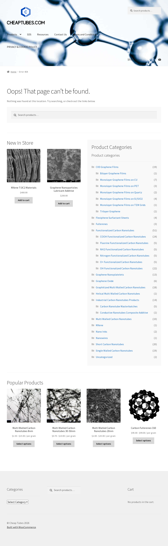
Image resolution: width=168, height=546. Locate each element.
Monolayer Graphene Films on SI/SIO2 (121, 198)
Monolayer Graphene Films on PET (119, 186)
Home (13, 71)
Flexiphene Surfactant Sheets (112, 217)
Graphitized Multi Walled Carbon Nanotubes (120, 287)
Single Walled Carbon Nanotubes (114, 350)
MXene (99, 325)
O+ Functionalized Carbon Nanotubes (121, 262)
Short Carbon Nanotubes (110, 344)
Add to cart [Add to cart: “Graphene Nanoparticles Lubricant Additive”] (64, 203)
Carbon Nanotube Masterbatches (118, 306)
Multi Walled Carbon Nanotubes (114, 319)
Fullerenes (102, 224)
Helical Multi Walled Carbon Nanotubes (118, 293)
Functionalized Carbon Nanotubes (115, 230)
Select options (23, 443)
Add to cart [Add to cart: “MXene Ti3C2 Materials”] (23, 200)
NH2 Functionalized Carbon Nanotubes (122, 249)
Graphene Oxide (105, 281)
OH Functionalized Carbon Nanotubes (121, 268)
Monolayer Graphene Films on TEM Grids (123, 205)
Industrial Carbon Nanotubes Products (117, 300)
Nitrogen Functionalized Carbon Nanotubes (124, 255)
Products (12, 34)
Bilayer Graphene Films (113, 173)
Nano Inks (101, 331)
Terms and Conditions (85, 34)
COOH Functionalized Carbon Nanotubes (123, 236)
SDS (29, 34)
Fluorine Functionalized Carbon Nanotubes (124, 243)
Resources (43, 34)
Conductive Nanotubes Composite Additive (124, 312)
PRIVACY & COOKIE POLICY (22, 46)
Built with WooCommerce (21, 527)
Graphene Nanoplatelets (110, 274)
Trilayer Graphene (110, 211)
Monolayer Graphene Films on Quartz (121, 192)
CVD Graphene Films (107, 167)
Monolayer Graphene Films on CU (118, 179)
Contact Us (60, 34)
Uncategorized (104, 357)
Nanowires (102, 338)
